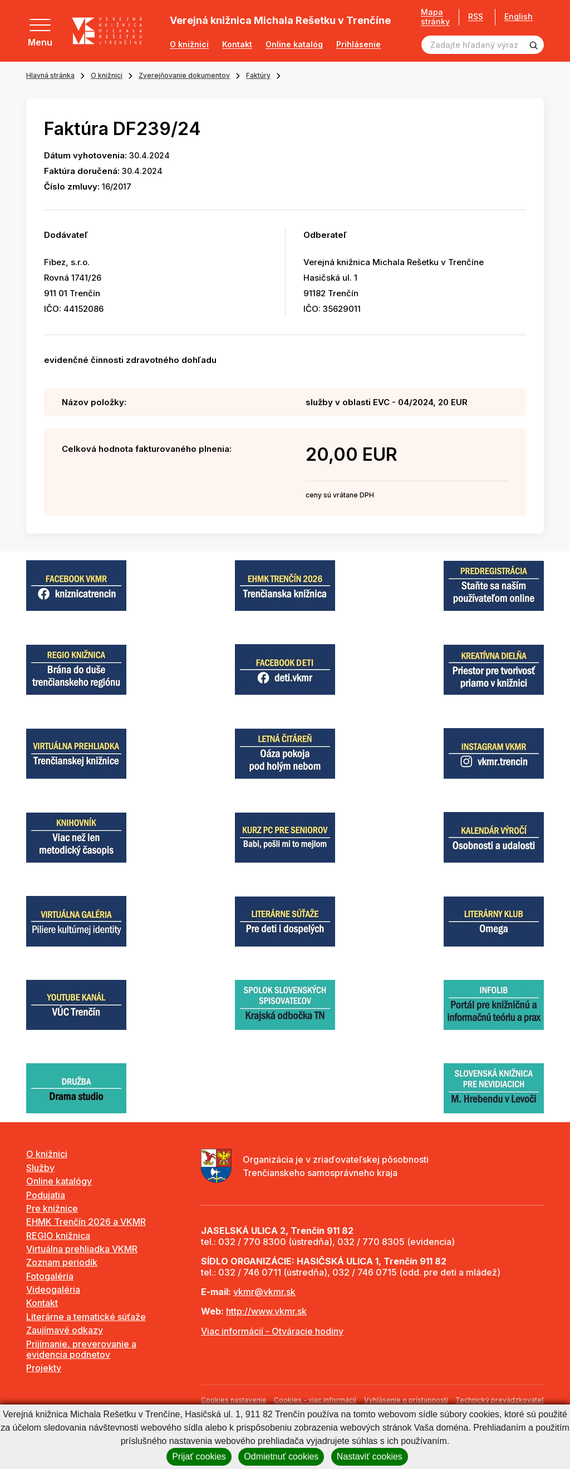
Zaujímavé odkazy (64, 1330)
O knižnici (189, 44)
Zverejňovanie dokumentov (184, 75)
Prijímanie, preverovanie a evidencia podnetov (81, 1349)
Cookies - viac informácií (315, 1400)
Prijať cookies (199, 1456)
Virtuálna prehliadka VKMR (81, 1248)
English (518, 16)
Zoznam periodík (61, 1262)
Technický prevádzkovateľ (499, 1400)
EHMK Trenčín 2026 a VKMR (86, 1221)
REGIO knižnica (58, 1235)
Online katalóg (294, 44)
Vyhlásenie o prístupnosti (406, 1400)
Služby (40, 1167)
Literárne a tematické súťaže (86, 1316)
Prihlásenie (358, 44)
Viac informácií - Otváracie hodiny (272, 1331)
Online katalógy (59, 1181)
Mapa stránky (435, 17)
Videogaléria (53, 1289)
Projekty (43, 1367)
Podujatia (45, 1195)
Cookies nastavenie (234, 1400)
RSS (475, 16)
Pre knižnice (52, 1208)
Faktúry (258, 75)
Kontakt (237, 44)
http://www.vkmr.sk (266, 1311)
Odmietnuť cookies (281, 1456)
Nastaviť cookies (369, 1456)
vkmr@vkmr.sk (264, 1291)
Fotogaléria (49, 1276)
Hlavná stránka (50, 75)
